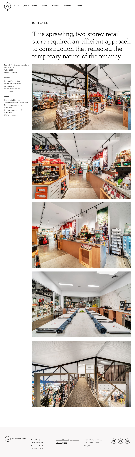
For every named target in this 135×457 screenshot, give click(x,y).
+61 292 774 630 (61, 443)
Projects (67, 5)
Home (34, 5)
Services (55, 5)
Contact (79, 5)
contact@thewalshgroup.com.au (67, 440)
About (44, 5)
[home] (16, 6)
